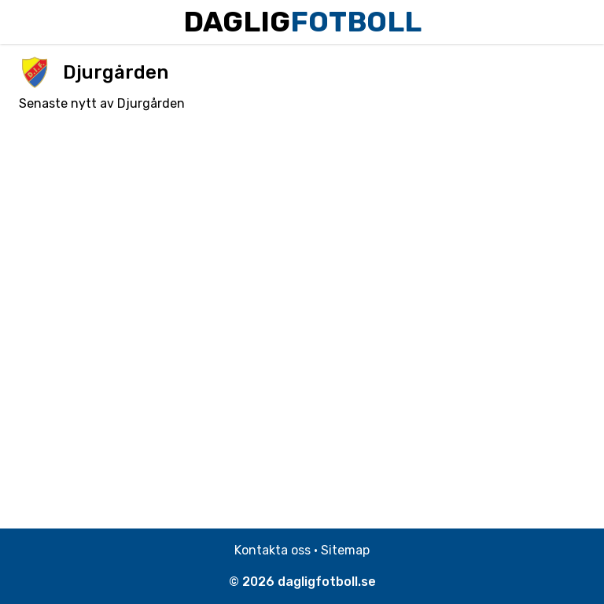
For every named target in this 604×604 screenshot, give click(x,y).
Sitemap (345, 550)
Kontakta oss (272, 550)
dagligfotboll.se (327, 581)
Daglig (302, 22)
